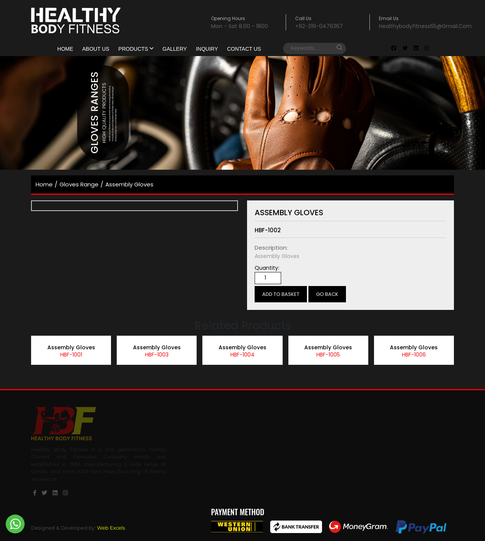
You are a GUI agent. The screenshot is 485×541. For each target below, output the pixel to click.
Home (65, 49)
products (135, 49)
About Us (95, 49)
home (44, 184)
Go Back (327, 294)
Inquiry (207, 49)
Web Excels (111, 528)
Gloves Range (79, 184)
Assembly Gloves (129, 184)
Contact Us (244, 49)
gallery (175, 49)
